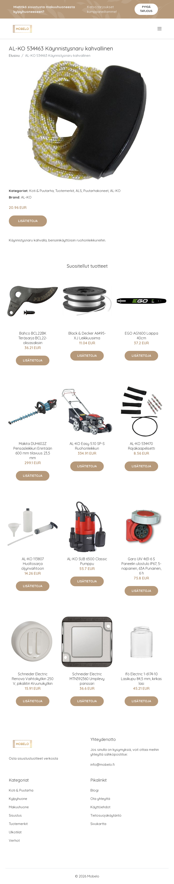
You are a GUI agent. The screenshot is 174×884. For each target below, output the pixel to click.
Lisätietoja (28, 221)
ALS (79, 191)
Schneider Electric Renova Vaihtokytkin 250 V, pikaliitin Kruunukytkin (32, 679)
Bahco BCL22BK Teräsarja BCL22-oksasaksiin (32, 338)
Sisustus (15, 815)
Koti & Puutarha (41, 191)
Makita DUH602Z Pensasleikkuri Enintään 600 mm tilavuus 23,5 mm (32, 450)
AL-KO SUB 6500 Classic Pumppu (87, 561)
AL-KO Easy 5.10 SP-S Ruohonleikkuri (87, 446)
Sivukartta (98, 824)
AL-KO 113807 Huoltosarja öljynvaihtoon (32, 564)
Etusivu (14, 55)
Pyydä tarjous (146, 9)
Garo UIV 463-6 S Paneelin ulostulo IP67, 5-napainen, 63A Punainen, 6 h (141, 566)
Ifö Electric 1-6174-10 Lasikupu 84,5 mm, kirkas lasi (141, 679)
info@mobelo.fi (102, 764)
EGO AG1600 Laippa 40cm (141, 335)
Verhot (14, 840)
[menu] (160, 28)
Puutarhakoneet (96, 191)
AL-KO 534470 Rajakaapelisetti (141, 446)
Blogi (94, 790)
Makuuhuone (19, 807)
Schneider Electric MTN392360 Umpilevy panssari (87, 679)
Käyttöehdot (100, 807)
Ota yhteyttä (100, 799)
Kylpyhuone (18, 799)
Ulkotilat (15, 832)
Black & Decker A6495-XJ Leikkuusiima (87, 335)
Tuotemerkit (64, 191)
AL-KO (115, 191)
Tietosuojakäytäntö (105, 815)
